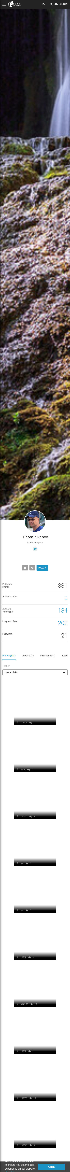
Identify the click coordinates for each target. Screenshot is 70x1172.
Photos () (9, 655)
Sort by (6, 666)
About (65, 655)
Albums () (28, 655)
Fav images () (47, 655)
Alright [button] (51, 1167)
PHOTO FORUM (14, 4)
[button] (35, 672)
